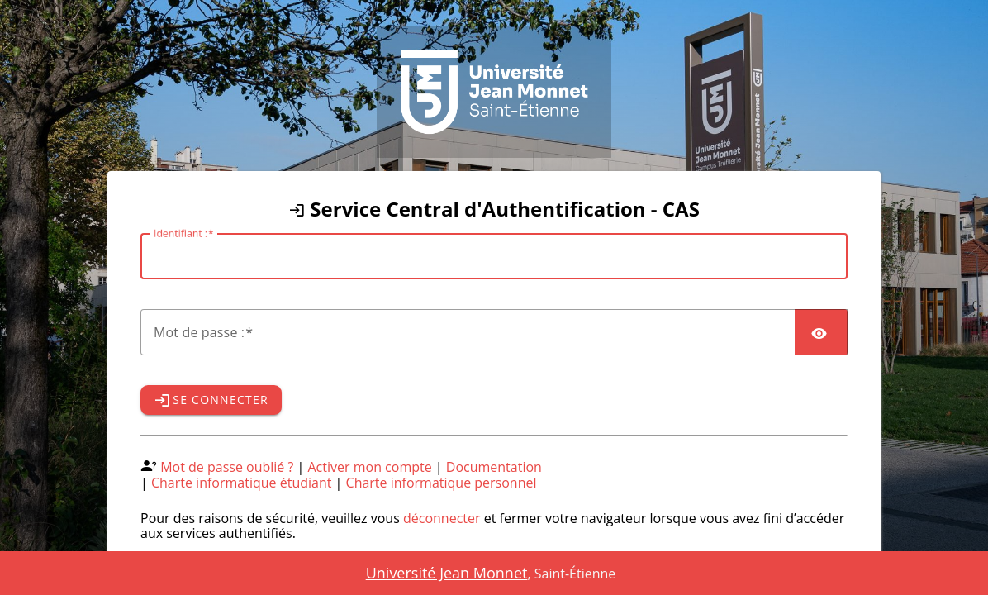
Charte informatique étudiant (241, 483)
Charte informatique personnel (441, 483)
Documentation (494, 467)
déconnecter (442, 518)
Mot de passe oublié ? (226, 467)
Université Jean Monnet (447, 573)
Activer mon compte (370, 467)
